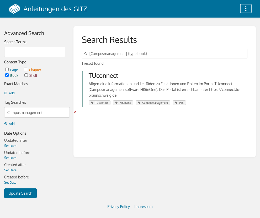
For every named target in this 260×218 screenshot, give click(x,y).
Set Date (10, 146)
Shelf (30, 75)
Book (12, 75)
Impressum (143, 206)
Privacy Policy (119, 206)
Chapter (32, 69)
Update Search (20, 193)
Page (12, 69)
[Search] (86, 53)
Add (9, 93)
